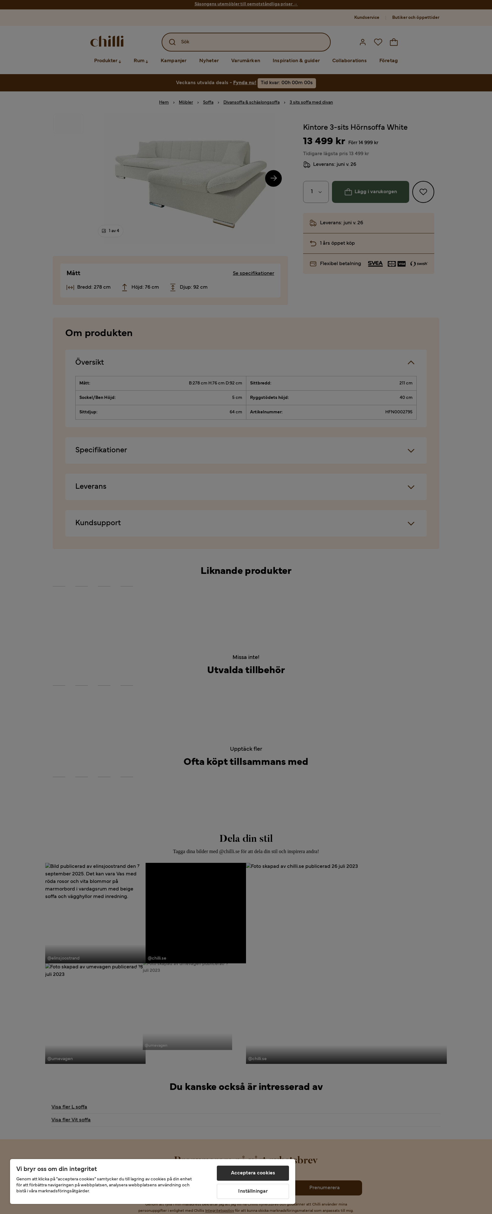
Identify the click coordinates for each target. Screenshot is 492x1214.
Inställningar (253, 1191)
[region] (152, 1181)
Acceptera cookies (253, 1173)
